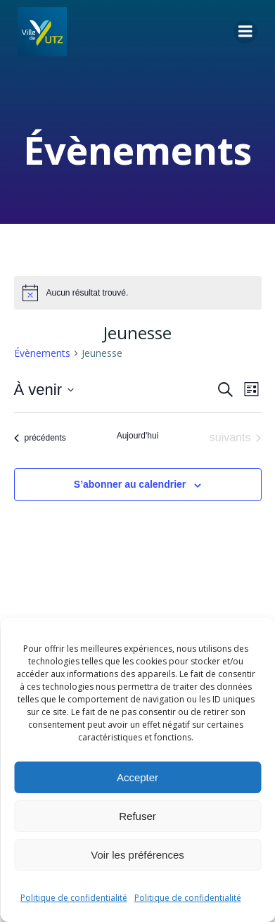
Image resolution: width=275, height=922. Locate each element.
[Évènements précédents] (40, 438)
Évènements (42, 353)
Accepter (137, 777)
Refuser (137, 816)
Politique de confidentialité (73, 898)
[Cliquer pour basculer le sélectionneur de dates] (44, 389)
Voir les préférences (137, 855)
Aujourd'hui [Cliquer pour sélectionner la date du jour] (138, 436)
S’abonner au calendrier (130, 484)
